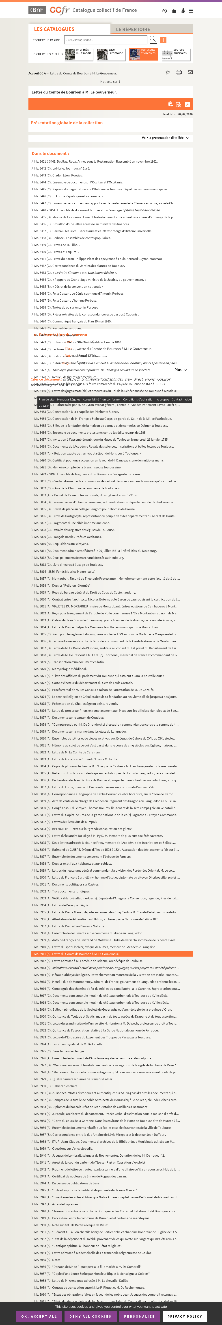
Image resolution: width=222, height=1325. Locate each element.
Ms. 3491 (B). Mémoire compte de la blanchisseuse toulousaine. (77, 467)
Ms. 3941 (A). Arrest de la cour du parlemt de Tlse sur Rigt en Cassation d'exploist (89, 1162)
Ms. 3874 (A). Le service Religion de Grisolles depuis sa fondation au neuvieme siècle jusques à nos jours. (105, 696)
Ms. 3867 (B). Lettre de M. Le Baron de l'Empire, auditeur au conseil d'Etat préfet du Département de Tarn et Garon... (107, 648)
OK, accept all (39, 1316)
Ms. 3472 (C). (56, 335)
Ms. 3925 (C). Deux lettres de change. (59, 1051)
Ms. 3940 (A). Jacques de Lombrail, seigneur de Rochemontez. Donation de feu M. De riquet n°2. (99, 1155)
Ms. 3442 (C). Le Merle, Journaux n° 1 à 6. (62, 168)
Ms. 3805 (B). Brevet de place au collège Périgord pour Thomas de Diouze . (85, 509)
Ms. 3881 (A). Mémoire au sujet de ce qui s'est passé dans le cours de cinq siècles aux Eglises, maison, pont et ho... (107, 745)
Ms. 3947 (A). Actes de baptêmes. (56, 1204)
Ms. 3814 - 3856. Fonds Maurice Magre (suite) (64, 571)
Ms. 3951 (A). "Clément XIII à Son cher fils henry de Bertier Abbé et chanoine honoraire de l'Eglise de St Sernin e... (107, 1232)
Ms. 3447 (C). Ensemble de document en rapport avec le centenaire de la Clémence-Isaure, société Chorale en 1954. (105, 203)
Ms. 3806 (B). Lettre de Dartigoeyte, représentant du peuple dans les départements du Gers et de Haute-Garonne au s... (107, 516)
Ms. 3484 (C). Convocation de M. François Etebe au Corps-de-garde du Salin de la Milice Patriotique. (103, 418)
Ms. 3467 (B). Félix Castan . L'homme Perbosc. (65, 300)
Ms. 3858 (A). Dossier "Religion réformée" (62, 585)
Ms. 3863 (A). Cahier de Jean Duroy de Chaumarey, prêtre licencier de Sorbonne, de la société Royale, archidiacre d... (107, 620)
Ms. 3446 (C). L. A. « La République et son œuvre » (68, 196)
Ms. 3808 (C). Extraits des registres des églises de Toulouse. (74, 530)
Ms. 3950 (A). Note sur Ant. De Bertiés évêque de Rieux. (71, 1225)
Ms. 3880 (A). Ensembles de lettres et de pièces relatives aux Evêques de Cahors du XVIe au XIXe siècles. (104, 738)
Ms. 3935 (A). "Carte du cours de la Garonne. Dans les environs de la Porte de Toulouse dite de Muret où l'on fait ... (107, 1120)
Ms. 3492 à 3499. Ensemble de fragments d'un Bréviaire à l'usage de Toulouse (87, 474)
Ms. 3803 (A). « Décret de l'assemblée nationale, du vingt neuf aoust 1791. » (85, 495)
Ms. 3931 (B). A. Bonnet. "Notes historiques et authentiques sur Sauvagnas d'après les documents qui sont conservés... (107, 1093)
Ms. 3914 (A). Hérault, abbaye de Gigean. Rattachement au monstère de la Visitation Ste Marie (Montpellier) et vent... (107, 975)
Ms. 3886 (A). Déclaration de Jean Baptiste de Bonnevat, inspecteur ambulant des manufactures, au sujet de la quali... (107, 780)
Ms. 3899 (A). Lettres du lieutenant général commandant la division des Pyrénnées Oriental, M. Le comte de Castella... (105, 870)
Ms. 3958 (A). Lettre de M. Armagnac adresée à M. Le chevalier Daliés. (81, 1280)
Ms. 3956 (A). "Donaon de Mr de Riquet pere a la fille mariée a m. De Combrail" (87, 1266)
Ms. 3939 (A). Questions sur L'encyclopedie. (63, 1148)
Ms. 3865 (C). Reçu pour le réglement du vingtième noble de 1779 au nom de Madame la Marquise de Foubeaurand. (107, 634)
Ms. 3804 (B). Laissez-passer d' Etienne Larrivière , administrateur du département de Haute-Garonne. (104, 502)
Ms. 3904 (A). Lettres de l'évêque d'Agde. (61, 905)
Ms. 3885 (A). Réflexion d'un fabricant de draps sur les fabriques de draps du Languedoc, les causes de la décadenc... (107, 773)
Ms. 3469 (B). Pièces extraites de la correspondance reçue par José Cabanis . (86, 314)
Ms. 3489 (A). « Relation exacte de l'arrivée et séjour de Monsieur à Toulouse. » (87, 453)
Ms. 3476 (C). (107, 363)
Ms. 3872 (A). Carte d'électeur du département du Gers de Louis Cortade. (83, 683)
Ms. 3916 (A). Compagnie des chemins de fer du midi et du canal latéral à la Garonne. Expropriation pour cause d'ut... (107, 988)
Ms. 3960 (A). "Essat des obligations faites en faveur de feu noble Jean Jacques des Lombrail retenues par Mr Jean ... (107, 1294)
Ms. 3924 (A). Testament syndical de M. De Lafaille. (68, 1044)
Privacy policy (185, 1316)
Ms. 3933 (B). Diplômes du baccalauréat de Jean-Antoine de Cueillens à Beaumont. (91, 1107)
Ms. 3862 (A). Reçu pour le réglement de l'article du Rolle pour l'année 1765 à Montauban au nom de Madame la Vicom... (107, 613)
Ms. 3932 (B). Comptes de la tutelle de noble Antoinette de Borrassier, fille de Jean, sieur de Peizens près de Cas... (107, 1100)
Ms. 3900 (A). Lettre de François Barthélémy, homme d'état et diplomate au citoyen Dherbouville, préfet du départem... (107, 877)
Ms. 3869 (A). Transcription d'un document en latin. (69, 662)
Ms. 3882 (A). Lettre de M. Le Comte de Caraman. (67, 752)
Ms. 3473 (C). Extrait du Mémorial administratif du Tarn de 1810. (78, 342)
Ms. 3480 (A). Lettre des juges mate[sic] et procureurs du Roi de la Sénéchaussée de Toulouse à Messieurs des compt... (107, 391)
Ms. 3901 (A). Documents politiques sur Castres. (66, 884)
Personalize (139, 1316)
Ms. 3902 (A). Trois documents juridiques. (62, 891)
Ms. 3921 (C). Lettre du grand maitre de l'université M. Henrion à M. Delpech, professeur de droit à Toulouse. (107, 1023)
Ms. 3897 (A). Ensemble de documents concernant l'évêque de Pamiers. (82, 856)
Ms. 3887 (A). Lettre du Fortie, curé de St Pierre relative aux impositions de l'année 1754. (94, 787)
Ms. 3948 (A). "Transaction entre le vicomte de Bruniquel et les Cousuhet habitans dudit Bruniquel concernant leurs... (107, 1211)
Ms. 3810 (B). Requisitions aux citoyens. (61, 544)
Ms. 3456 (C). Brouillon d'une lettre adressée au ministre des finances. (82, 224)
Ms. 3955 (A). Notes (47, 1260)
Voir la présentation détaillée (163, 137)
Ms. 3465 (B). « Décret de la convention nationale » (68, 286)
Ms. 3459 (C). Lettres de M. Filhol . (57, 245)
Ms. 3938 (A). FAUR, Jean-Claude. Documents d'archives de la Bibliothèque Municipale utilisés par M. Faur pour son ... (105, 1141)
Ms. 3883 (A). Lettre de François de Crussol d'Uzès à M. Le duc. (76, 759)
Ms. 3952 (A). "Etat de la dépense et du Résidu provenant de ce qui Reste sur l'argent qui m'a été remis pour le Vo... (107, 1239)
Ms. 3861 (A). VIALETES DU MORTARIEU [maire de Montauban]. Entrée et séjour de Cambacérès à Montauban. (107, 606)
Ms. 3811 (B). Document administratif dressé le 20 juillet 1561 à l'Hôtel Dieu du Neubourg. (95, 550)
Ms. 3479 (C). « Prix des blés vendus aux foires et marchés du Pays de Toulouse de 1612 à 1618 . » (99, 384)
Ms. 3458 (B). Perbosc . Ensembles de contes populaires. (72, 238)
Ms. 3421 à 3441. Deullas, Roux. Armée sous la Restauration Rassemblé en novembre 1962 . (96, 161)
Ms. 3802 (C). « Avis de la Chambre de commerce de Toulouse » (76, 488)
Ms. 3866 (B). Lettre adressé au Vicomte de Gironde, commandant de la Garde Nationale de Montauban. (105, 641)
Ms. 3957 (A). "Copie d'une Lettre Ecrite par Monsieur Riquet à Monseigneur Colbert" (92, 1273)
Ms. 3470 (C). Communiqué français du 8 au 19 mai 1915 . (73, 321)
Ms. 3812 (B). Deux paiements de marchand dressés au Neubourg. (79, 557)
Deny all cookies (90, 1316)
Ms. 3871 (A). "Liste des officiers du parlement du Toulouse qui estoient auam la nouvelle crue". (99, 676)
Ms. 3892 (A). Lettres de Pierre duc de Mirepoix (65, 822)
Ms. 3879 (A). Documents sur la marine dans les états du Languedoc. (80, 731)
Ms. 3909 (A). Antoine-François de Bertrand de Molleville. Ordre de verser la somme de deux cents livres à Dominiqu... (107, 940)
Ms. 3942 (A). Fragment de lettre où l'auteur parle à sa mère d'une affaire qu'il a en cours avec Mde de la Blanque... (107, 1169)
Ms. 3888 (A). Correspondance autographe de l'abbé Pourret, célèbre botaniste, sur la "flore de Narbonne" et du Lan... (105, 794)
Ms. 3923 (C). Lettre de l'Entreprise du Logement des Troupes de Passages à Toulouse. (92, 1037)
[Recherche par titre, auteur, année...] (105, 39)
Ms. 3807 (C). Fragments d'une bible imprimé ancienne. (72, 523)
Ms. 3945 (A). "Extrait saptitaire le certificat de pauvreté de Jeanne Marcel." (85, 1190)
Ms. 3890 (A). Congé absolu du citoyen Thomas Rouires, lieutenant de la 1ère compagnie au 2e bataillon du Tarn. (107, 808)
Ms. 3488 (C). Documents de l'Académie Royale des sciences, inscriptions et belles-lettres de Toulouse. (104, 446)
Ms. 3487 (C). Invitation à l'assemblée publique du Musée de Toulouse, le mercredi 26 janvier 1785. (101, 439)
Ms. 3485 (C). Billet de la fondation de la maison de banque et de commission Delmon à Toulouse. (101, 425)
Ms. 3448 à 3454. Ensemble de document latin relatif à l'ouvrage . (97, 210)
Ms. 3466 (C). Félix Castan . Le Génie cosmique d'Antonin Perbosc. (79, 293)
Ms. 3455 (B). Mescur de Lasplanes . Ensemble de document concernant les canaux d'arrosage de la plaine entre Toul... (105, 217)
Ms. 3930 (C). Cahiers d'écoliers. (56, 1086)
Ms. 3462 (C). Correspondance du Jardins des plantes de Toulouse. (79, 265)
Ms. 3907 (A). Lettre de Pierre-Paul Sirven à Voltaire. (69, 926)
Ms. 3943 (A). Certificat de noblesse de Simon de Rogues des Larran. (80, 1176)
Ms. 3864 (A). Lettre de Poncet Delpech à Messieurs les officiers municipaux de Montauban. (96, 627)
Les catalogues (54, 29)
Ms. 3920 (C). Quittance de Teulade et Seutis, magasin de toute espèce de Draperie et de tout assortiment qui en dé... (107, 1016)
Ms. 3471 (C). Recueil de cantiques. (58, 328)
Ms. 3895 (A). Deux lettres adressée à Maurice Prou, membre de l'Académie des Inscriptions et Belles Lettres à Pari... (105, 842)
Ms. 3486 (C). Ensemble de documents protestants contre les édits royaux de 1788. (90, 432)
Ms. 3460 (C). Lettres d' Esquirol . (56, 252)
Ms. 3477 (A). (92, 370)
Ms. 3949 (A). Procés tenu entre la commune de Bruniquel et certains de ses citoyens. (92, 1218)
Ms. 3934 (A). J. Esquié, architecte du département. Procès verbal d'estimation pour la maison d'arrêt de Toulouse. (107, 1114)
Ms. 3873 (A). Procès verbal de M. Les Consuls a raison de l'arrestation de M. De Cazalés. (94, 690)
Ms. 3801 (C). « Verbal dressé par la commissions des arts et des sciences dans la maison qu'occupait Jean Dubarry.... (107, 481)
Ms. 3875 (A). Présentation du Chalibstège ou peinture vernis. (76, 703)
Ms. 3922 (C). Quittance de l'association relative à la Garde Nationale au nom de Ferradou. (96, 1030)
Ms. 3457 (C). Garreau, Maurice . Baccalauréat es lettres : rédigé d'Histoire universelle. (93, 231)
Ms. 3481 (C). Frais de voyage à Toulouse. (62, 398)
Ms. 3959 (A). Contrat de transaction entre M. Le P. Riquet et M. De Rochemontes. (89, 1287)
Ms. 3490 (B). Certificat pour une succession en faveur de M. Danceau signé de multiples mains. (99, 460)
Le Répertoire (133, 29)
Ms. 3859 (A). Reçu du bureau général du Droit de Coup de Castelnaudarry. (85, 592)
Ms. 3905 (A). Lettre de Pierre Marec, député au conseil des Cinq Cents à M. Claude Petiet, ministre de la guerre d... (107, 912)
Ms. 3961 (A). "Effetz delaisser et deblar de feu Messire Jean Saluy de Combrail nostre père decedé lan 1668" (107, 1301)
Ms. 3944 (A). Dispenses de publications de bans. (67, 1183)
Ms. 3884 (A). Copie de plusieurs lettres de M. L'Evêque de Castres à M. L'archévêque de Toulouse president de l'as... (107, 766)
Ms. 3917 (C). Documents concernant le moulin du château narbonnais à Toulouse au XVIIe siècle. (101, 995)
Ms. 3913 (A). (107, 968)
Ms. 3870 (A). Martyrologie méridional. (60, 669)
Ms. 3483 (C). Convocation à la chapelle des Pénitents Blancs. (76, 411)
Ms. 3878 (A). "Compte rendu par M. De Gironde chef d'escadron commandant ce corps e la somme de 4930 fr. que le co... (107, 724)
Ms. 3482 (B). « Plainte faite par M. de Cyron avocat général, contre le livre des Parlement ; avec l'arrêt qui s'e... (107, 405)
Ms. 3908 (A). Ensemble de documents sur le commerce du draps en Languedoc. (88, 933)
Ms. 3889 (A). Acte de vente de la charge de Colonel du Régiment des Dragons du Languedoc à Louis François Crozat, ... (107, 801)
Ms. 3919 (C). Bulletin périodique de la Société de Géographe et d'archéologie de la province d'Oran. (103, 1009)
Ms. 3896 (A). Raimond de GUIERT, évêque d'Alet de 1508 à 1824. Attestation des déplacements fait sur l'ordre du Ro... (107, 849)
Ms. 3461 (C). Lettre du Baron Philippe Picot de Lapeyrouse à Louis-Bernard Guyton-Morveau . (98, 259)
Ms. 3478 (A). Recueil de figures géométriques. (65, 377)
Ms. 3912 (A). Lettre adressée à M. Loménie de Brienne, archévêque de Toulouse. (88, 961)
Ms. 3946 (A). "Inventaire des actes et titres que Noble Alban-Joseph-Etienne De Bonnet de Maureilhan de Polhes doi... (107, 1197)
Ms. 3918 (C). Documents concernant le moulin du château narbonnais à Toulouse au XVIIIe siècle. (101, 1002)
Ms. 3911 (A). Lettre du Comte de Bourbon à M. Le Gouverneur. (76, 954)
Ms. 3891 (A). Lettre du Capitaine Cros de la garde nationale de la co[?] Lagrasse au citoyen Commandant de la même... (107, 815)
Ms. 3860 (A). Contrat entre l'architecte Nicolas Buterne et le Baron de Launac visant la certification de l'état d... (107, 599)
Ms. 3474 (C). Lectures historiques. (57, 349)
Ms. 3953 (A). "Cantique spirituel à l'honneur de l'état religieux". (78, 1246)
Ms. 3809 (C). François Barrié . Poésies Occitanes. (68, 537)
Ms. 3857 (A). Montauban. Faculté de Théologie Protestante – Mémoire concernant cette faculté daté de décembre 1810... (107, 578)
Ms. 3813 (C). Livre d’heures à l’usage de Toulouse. (68, 564)
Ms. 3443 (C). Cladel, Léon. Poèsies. (58, 175)
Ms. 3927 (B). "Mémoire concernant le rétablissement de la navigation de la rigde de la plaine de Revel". (105, 1065)
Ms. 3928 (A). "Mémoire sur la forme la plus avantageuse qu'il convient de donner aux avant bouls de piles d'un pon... (107, 1072)
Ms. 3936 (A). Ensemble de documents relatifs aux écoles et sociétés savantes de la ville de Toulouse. (103, 1127)
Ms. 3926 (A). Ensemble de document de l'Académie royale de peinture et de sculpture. (93, 1058)
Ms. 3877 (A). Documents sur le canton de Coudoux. (69, 717)
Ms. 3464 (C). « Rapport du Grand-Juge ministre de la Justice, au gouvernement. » (90, 279)
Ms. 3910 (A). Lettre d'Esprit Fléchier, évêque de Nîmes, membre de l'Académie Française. (95, 947)
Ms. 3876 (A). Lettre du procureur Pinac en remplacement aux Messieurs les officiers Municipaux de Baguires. (107, 710)
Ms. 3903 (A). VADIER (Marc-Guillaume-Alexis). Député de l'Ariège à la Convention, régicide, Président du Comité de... (107, 898)
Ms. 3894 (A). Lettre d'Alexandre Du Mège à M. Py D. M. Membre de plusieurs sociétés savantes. (98, 835)
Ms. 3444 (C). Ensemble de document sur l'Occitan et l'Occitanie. (78, 182)
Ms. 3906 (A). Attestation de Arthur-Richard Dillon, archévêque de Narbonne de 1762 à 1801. (97, 919)
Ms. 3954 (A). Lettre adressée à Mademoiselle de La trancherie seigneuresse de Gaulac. (93, 1253)
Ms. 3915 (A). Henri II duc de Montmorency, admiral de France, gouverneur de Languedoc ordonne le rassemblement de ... (107, 981)
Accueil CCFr (37, 73)
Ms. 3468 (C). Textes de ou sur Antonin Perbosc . (66, 307)
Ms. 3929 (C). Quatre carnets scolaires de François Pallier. (73, 1079)
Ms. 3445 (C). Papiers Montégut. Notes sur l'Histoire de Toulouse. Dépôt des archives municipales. (101, 189)
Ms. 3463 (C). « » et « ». (75, 272)
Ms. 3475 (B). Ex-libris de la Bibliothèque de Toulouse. (71, 356)
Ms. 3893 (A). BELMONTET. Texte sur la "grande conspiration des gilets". (83, 829)
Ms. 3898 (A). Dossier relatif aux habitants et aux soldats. (73, 863)
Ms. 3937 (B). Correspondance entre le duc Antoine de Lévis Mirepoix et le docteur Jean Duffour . (100, 1134)
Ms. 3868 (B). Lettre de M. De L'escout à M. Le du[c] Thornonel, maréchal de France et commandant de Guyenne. (107, 655)
